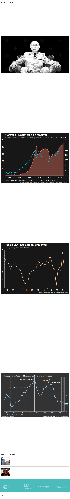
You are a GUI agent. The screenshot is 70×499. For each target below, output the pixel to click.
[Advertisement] (35, 441)
